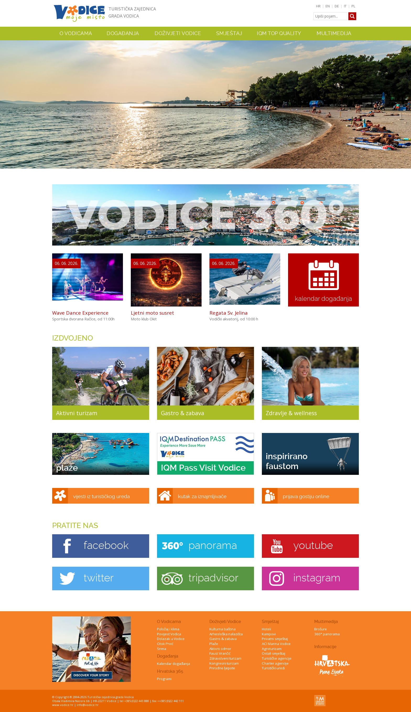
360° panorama (327, 634)
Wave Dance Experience (80, 312)
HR (318, 6)
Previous (5, 100)
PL (353, 6)
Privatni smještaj (275, 638)
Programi (164, 678)
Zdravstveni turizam (225, 658)
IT (345, 6)
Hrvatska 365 (170, 671)
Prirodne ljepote (222, 668)
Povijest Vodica (169, 634)
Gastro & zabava (223, 638)
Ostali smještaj (273, 653)
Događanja (123, 33)
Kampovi (269, 634)
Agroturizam (272, 648)
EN (328, 6)
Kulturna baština (222, 629)
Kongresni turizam (224, 663)
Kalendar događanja (173, 663)
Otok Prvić (165, 643)
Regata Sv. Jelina (228, 312)
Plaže (213, 643)
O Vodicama (169, 621)
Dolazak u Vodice (171, 638)
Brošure (320, 629)
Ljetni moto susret (152, 312)
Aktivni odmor (220, 648)
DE (337, 6)
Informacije (325, 646)
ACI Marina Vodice (276, 643)
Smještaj (270, 621)
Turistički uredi (273, 668)
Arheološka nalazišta (226, 634)
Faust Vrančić (219, 653)
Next (406, 100)
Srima (161, 648)
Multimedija (326, 621)
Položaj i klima (168, 629)
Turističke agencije (276, 658)
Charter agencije (275, 663)
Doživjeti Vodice (225, 621)
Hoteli (266, 629)
